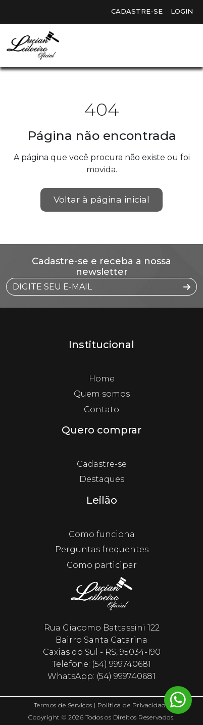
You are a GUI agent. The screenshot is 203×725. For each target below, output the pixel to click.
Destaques (101, 479)
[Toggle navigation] (183, 45)
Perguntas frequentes (101, 549)
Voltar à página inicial (101, 199)
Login (182, 11)
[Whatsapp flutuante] (178, 700)
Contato (101, 409)
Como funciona (102, 534)
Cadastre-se (137, 11)
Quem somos (102, 394)
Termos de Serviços (63, 705)
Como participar (102, 565)
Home (102, 378)
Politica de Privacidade (133, 705)
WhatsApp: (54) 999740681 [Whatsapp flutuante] (101, 676)
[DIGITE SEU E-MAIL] (92, 287)
